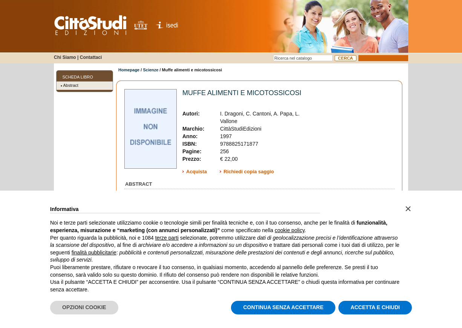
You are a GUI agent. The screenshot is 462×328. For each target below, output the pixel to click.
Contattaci (91, 57)
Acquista (196, 171)
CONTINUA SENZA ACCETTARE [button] (283, 307)
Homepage (128, 70)
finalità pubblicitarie (94, 252)
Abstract (70, 85)
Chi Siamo (65, 57)
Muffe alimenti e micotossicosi (241, 93)
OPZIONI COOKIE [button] (84, 307)
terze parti (167, 238)
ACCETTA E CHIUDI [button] (375, 307)
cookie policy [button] (289, 230)
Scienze (150, 70)
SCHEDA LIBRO (78, 77)
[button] (408, 209)
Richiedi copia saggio (248, 171)
